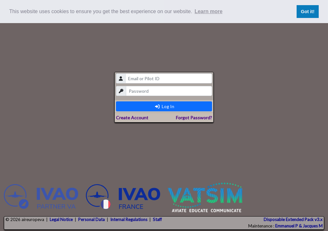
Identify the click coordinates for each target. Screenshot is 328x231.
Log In (164, 106)
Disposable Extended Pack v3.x (293, 219)
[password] (169, 91)
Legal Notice (61, 219)
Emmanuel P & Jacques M (299, 225)
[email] (168, 78)
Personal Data (91, 219)
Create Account (132, 117)
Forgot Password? (194, 117)
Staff (157, 219)
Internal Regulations (128, 219)
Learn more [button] (208, 11)
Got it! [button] (307, 11)
